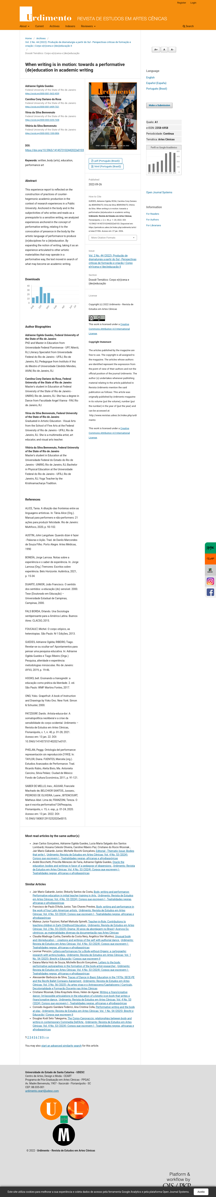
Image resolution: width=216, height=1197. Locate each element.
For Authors (152, 219)
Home (28, 38)
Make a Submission (159, 105)
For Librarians (153, 225)
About (23, 26)
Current (39, 26)
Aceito (201, 1191)
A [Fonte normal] (164, 49)
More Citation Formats (103, 237)
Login (193, 2)
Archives (55, 26)
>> (47, 1037)
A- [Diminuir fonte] (172, 49)
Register (181, 2)
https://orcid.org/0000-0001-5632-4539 (42, 93)
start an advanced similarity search (61, 1045)
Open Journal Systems (159, 192)
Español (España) (156, 83)
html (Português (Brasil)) (107, 166)
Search (188, 26)
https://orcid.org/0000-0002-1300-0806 (42, 133)
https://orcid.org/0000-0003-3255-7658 (42, 120)
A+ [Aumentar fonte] (156, 49)
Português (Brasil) (156, 88)
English (150, 77)
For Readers (152, 213)
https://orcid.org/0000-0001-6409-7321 (42, 107)
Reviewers (87, 26)
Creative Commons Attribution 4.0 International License (109, 329)
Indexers (70, 26)
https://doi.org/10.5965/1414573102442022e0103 (54, 150)
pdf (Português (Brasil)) (107, 160)
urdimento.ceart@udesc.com (42, 1090)
